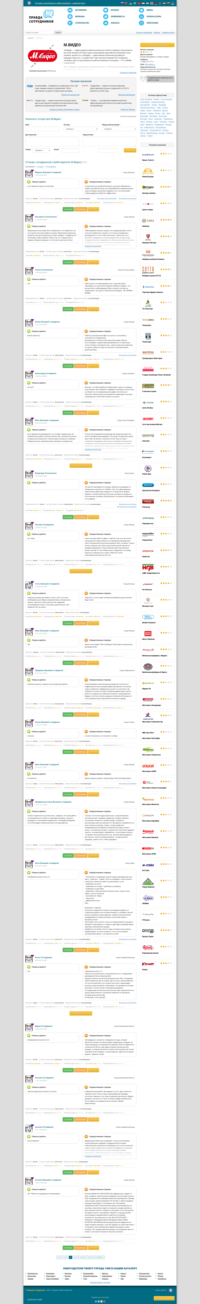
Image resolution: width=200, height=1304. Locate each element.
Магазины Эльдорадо (157, 702)
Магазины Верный (157, 834)
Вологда (149, 122)
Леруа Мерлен (157, 884)
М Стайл (157, 867)
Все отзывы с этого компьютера (106, 198)
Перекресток (157, 520)
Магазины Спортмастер (157, 718)
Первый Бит (157, 537)
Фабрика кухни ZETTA (157, 272)
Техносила (157, 322)
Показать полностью (93, 246)
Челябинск (157, 110)
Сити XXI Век (157, 405)
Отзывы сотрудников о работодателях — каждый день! (60, 3)
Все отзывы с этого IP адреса (127, 198)
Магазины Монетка (157, 801)
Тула (85, 1279)
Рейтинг (157, 33)
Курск (150, 119)
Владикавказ (159, 124)
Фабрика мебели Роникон (157, 256)
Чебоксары (144, 130)
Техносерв (157, 339)
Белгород (143, 119)
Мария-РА (157, 685)
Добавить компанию (164, 1298)
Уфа (163, 113)
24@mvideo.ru (150, 64)
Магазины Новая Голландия (157, 785)
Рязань (157, 113)
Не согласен (81, 209)
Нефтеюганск (149, 127)
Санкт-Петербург (146, 99)
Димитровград (152, 133)
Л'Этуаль (157, 917)
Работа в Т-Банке (128, 109)
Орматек (157, 553)
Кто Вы (67, 125)
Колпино (165, 130)
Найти (58, 33)
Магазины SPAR (157, 851)
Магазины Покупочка (157, 752)
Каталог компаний (144, 33)
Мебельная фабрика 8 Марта (157, 669)
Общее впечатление (110, 125)
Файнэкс (157, 223)
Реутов (142, 133)
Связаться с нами (34, 1299)
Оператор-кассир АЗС (70, 95)
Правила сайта (168, 33)
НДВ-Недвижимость (157, 570)
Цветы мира (157, 206)
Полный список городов (100, 1282)
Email (55, 149)
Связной (157, 438)
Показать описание (128, 73)
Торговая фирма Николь (157, 289)
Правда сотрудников (36, 1290)
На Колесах (157, 586)
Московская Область (147, 108)
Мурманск (149, 124)
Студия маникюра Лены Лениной (157, 372)
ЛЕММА (157, 900)
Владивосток (33, 1273)
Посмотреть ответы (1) (81, 466)
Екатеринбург (145, 105)
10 (99, 1257)
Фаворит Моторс (157, 239)
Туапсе (149, 136)
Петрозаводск (161, 127)
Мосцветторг (157, 603)
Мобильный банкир (126, 95)
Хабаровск (158, 119)
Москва (156, 99)
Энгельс (143, 136)
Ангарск (162, 133)
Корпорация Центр (157, 950)
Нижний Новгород (158, 102)
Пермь (142, 110)
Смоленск (163, 122)
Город (27, 149)
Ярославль (154, 116)
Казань (165, 108)
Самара (151, 113)
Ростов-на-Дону (166, 99)
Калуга (149, 110)
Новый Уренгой (155, 130)
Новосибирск (145, 102)
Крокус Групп (157, 933)
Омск (168, 113)
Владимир (162, 105)
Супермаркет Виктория (157, 355)
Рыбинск (169, 133)
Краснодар (144, 116)
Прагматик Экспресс (157, 487)
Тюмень (154, 105)
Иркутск (165, 110)
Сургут (156, 122)
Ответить (93, 209)
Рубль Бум (157, 471)
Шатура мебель (157, 190)
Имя (27, 125)
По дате (39, 167)
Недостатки (88, 135)
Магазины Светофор (157, 735)
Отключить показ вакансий (128, 116)
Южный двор (157, 173)
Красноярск (50, 1276)
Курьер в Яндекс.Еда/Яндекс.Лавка (65, 109)
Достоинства (30, 135)
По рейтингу (51, 167)
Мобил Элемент (157, 619)
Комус (157, 966)
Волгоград (163, 116)
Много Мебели (157, 636)
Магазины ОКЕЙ (157, 768)
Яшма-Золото (157, 157)
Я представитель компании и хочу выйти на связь (160, 79)
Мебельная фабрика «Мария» (157, 652)
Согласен (68, 209)
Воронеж (143, 113)
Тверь (159, 108)
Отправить (130, 150)
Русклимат (157, 454)
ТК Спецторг (157, 305)
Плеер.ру (157, 504)
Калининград (144, 1273)
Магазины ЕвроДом (157, 818)
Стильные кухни (157, 388)
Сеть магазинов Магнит (157, 421)
